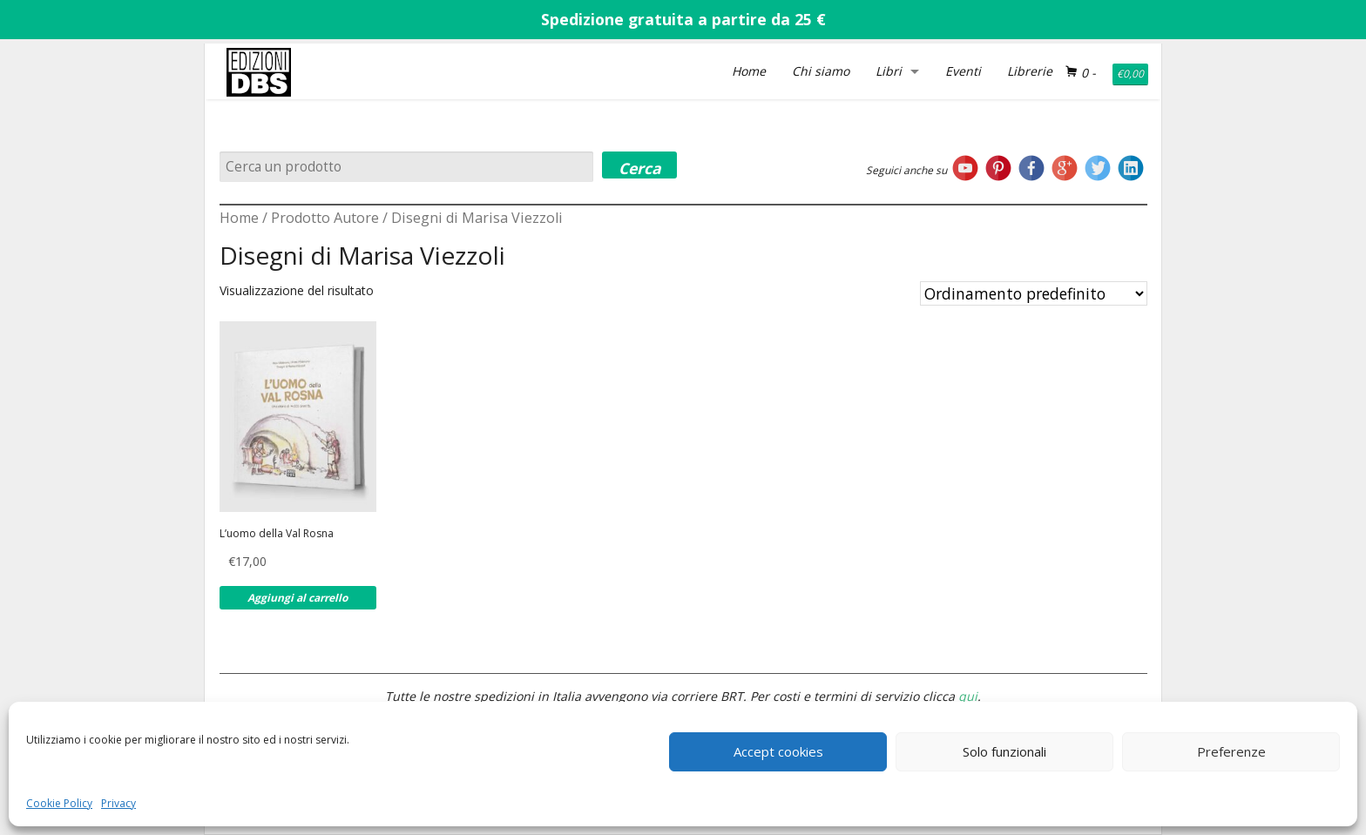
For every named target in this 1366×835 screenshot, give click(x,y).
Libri (889, 71)
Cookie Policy (59, 803)
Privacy (118, 803)
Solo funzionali (1004, 751)
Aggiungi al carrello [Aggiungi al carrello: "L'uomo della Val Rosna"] (297, 597)
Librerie (1029, 71)
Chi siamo (820, 71)
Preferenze (1231, 751)
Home (749, 71)
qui (967, 696)
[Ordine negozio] (1033, 293)
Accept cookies (778, 751)
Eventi (963, 71)
